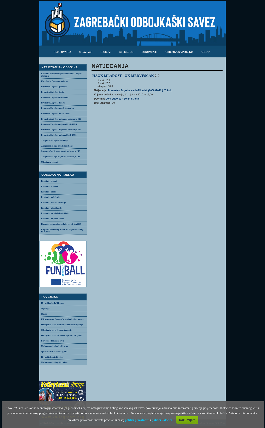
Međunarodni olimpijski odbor (54, 362)
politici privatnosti (137, 420)
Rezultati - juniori (49, 181)
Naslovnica (62, 51)
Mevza (44, 314)
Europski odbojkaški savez (52, 341)
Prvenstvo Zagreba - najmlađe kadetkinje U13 (61, 119)
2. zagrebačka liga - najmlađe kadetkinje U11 (60, 156)
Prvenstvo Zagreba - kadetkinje (54, 97)
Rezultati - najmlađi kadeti (52, 219)
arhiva (206, 51)
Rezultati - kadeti (48, 192)
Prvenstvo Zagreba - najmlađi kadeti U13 (59, 124)
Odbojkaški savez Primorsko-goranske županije (61, 335)
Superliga (45, 308)
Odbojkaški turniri (49, 162)
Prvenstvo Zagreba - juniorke (54, 86)
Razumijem (187, 420)
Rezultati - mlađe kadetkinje (53, 202)
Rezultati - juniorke (49, 186)
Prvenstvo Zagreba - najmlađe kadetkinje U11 (61, 130)
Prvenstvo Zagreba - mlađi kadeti (55, 113)
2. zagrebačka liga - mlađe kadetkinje (57, 146)
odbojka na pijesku (179, 51)
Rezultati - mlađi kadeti (51, 208)
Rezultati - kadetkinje (50, 197)
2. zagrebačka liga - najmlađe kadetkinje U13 (60, 151)
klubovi (105, 51)
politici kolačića (162, 420)
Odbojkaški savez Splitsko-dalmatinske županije (62, 324)
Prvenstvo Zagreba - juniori (53, 92)
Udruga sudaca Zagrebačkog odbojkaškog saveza (62, 319)
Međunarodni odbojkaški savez (54, 346)
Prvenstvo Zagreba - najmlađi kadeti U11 (59, 135)
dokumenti (149, 51)
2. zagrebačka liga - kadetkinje (54, 140)
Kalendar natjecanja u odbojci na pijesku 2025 (61, 224)
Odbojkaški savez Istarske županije (56, 330)
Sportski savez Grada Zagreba (54, 351)
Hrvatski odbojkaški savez (52, 303)
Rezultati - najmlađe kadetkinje (54, 213)
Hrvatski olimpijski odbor (52, 357)
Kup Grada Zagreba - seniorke (54, 81)
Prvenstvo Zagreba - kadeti (53, 103)
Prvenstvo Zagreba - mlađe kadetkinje (57, 108)
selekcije (126, 51)
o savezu (85, 51)
